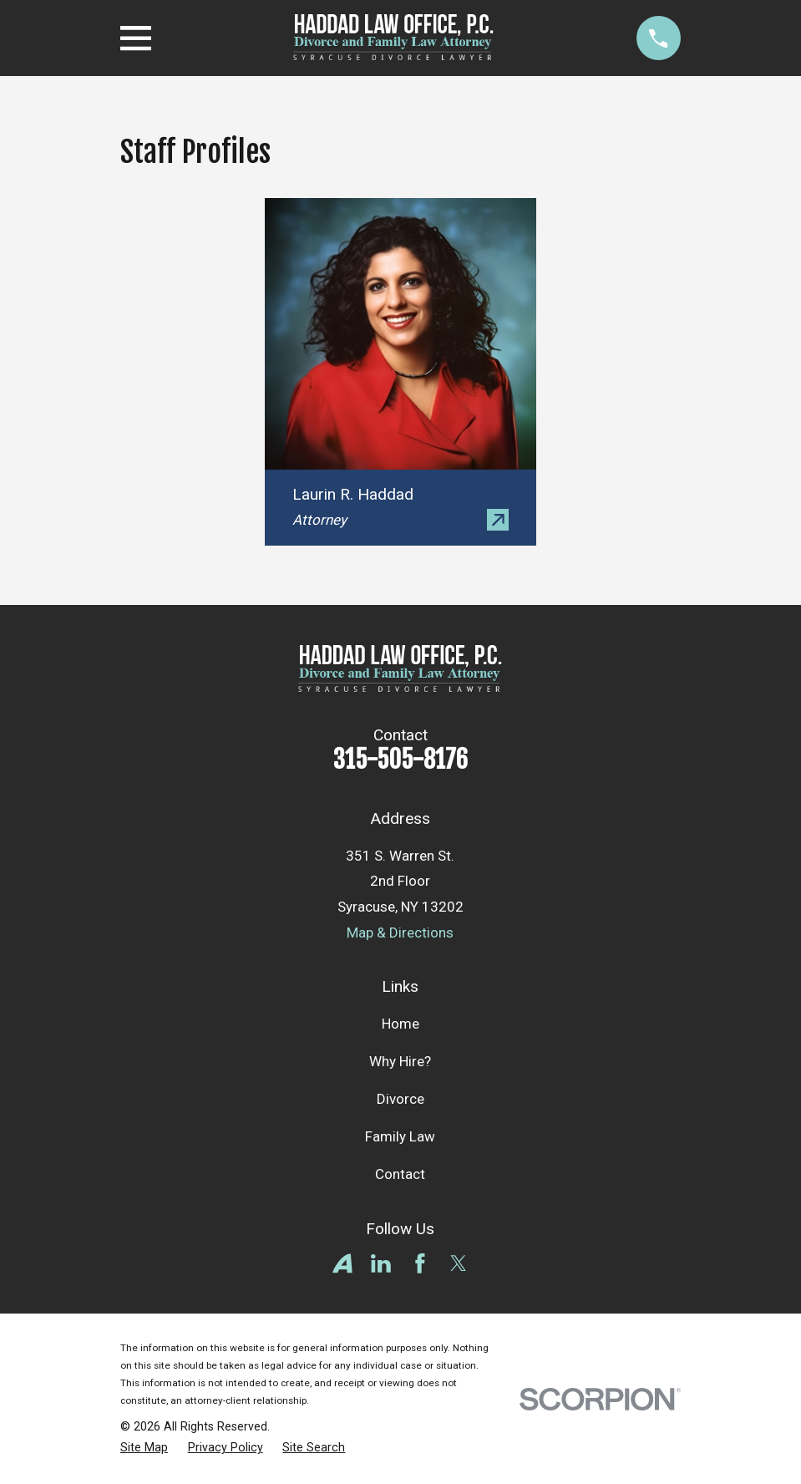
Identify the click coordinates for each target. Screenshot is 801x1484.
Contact (400, 1174)
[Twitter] (459, 1263)
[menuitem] (144, 1448)
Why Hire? (400, 1061)
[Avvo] (342, 1263)
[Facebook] (420, 1263)
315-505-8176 (400, 760)
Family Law (400, 1136)
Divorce (400, 1098)
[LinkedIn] (381, 1263)
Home (400, 1023)
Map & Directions (400, 932)
